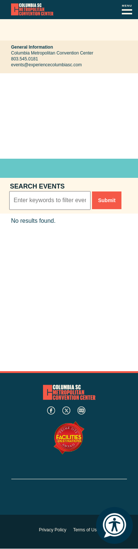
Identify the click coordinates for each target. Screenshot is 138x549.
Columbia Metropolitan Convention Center (32, 9)
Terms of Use (86, 529)
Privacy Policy (53, 529)
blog (81, 411)
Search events (37, 186)
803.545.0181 (24, 58)
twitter (66, 411)
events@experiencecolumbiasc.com (46, 64)
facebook (51, 411)
